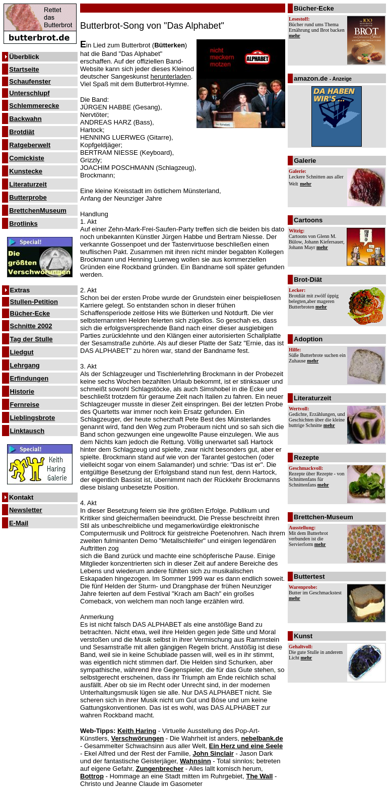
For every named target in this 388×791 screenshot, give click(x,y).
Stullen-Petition (34, 302)
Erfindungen (29, 378)
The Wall (259, 776)
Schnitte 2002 (31, 326)
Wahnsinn (195, 761)
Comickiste (26, 158)
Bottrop (92, 776)
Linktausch (27, 431)
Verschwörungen (137, 738)
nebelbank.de (262, 738)
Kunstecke (25, 171)
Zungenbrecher (160, 768)
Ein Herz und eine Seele (246, 746)
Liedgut (22, 352)
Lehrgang (25, 365)
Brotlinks (23, 223)
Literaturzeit (27, 184)
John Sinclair (213, 753)
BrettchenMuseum (37, 210)
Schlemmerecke (34, 105)
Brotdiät (21, 132)
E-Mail (18, 523)
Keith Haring (136, 731)
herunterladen (170, 76)
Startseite (24, 69)
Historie (22, 391)
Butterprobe (27, 197)
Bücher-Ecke (30, 313)
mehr (294, 35)
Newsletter (25, 510)
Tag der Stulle (31, 339)
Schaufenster (29, 81)
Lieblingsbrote (32, 417)
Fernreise (25, 404)
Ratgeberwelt (29, 145)
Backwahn (25, 119)
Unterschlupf (29, 93)
